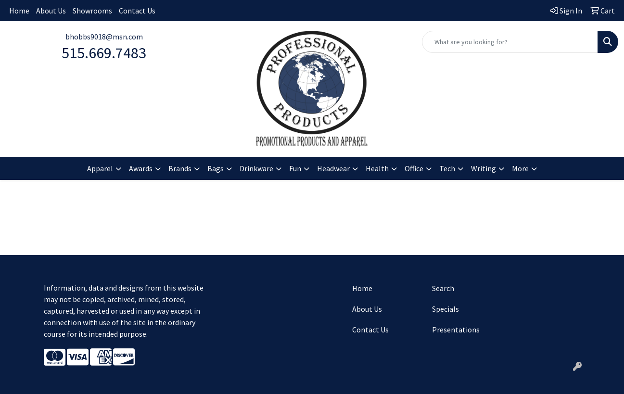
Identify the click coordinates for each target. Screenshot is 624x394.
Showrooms (92, 10)
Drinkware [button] (256, 168)
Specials (445, 309)
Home (19, 10)
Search (443, 288)
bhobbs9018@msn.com (104, 36)
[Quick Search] (510, 42)
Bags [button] (215, 168)
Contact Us (137, 10)
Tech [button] (447, 168)
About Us (51, 10)
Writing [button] (483, 168)
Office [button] (414, 168)
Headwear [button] (333, 168)
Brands (179, 168)
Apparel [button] (100, 168)
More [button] (520, 168)
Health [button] (377, 168)
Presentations (456, 329)
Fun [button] (295, 168)
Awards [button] (141, 168)
